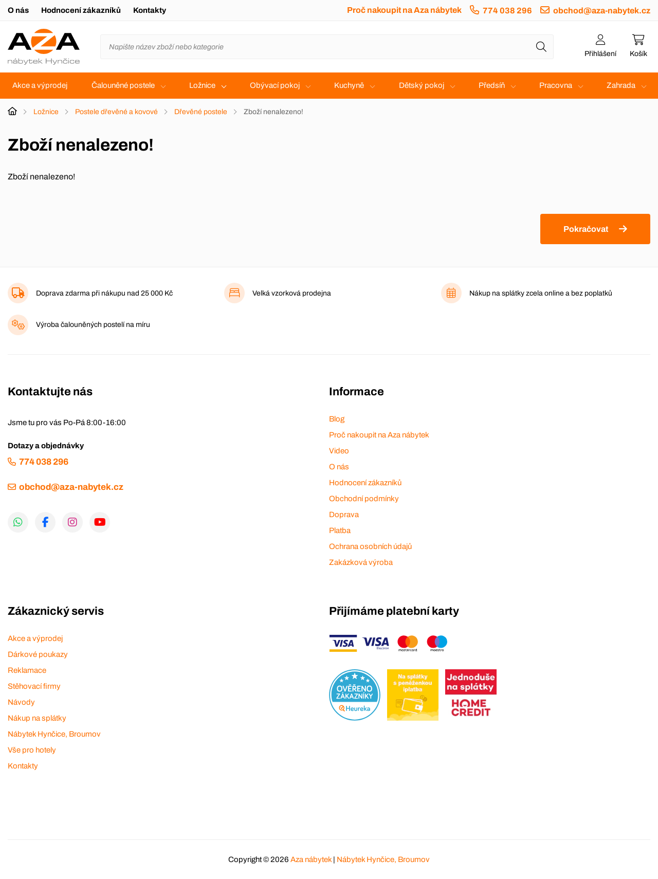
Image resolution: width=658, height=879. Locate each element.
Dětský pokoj (421, 85)
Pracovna (555, 85)
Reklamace (27, 670)
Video (339, 451)
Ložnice (202, 85)
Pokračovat (585, 229)
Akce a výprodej (39, 85)
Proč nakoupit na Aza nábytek (404, 10)
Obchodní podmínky (364, 499)
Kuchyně (349, 85)
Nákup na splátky (37, 718)
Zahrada (621, 85)
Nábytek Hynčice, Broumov (54, 734)
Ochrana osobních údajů (370, 546)
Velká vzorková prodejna (291, 293)
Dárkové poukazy (38, 654)
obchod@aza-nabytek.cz (601, 10)
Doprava (344, 514)
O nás (18, 10)
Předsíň (492, 85)
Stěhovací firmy (34, 686)
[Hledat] (541, 46)
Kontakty (149, 10)
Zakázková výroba (361, 562)
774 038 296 (507, 10)
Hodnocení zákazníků (81, 10)
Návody (21, 702)
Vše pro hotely (32, 750)
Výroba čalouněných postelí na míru (93, 324)
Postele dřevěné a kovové (116, 112)
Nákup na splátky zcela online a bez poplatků (540, 293)
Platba (340, 530)
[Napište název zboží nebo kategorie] (327, 46)
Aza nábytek (311, 859)
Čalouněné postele (123, 85)
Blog (336, 419)
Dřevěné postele (200, 112)
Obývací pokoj (275, 85)
